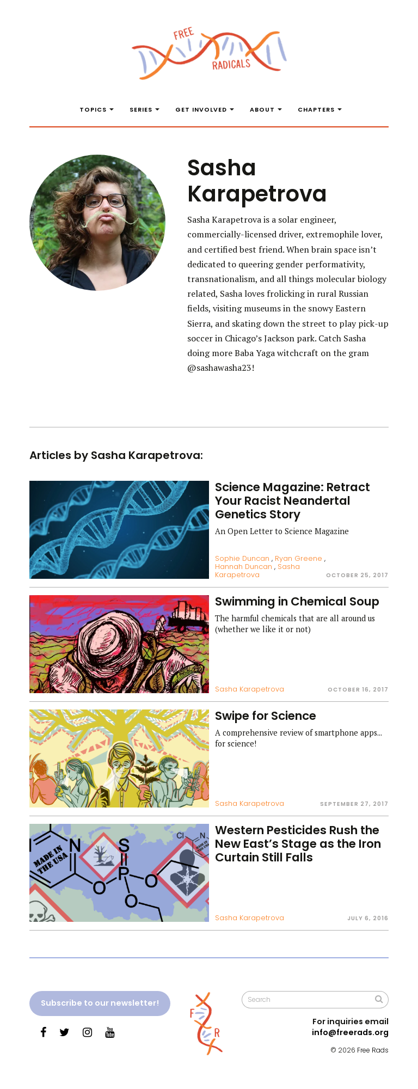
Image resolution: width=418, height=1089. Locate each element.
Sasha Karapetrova (257, 570)
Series (141, 109)
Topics (93, 109)
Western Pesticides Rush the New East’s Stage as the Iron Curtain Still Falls (298, 844)
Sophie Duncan (242, 558)
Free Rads (373, 1050)
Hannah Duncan (243, 566)
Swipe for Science (265, 715)
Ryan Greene (298, 558)
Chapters (316, 109)
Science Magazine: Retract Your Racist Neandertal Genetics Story (292, 501)
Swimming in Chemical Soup (297, 601)
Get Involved (201, 109)
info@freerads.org (350, 1032)
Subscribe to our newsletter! (100, 1003)
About (262, 109)
